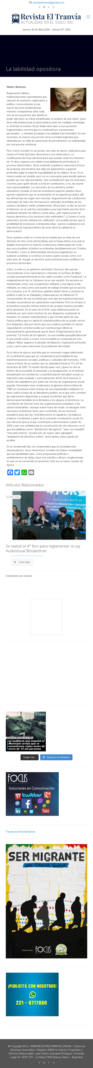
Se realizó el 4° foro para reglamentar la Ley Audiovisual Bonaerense (43, 548)
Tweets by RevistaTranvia (20, 831)
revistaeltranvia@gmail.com (48, 2)
